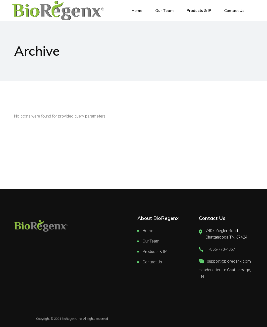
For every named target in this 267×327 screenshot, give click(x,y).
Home (148, 230)
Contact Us (152, 262)
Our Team (151, 241)
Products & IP (155, 251)
